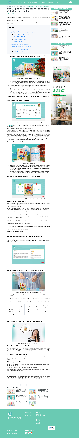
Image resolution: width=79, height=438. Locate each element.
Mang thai (38, 423)
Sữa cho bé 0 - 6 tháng (40, 414)
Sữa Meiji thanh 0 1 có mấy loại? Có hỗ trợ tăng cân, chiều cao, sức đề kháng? (21, 402)
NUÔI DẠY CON (51, 2)
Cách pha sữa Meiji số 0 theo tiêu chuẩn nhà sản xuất (21, 44)
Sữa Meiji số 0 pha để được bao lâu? (21, 49)
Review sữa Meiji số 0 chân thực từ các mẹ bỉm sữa (20, 42)
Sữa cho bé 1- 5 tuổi (40, 416)
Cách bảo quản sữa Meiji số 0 (19, 51)
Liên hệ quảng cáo (28, 415)
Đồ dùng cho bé (39, 419)
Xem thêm (70, 39)
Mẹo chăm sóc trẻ (39, 420)
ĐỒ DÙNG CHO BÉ (33, 2)
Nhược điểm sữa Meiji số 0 (19, 41)
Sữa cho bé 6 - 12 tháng (21, 6)
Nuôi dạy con (38, 422)
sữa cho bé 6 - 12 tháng (12, 384)
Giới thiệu (27, 414)
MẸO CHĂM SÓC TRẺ (43, 2)
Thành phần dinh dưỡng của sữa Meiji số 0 (22, 34)
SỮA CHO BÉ (26, 2)
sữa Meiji (18, 384)
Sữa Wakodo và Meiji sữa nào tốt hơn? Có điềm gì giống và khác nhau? (21, 390)
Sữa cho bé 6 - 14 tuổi (40, 418)
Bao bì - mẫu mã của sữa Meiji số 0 (20, 36)
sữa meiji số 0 (23, 384)
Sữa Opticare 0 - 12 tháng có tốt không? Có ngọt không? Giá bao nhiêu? (43, 402)
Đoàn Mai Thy (11, 13)
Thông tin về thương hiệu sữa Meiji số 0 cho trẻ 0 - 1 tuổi (21, 31)
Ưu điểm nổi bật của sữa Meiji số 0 (20, 39)
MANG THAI (57, 2)
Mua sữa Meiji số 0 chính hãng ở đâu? (21, 48)
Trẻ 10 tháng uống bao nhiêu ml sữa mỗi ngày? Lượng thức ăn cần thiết (43, 396)
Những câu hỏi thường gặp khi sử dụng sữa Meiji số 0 (21, 46)
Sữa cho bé (14, 6)
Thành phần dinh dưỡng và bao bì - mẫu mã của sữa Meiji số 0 (23, 32)
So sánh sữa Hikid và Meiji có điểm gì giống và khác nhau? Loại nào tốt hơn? (43, 390)
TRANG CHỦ (20, 2)
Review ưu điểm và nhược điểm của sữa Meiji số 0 (20, 37)
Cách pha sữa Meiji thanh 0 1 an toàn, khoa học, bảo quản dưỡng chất (21, 396)
